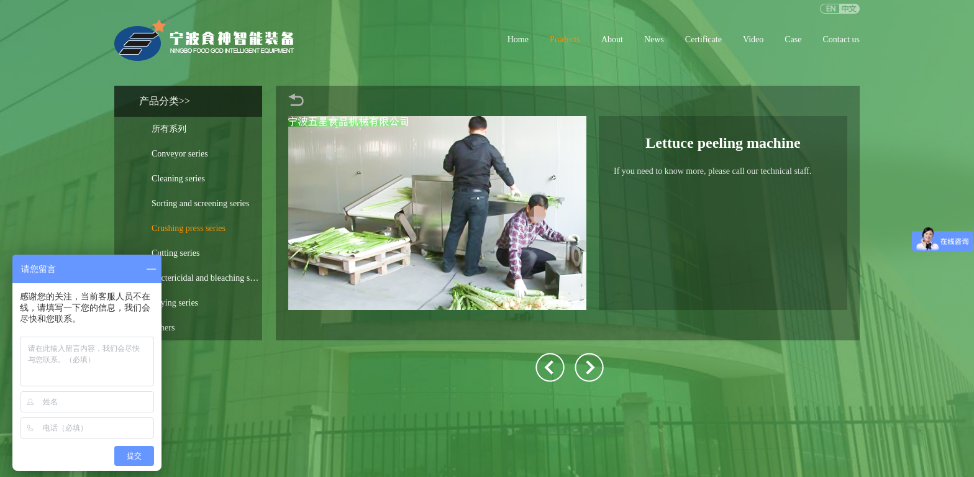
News (654, 39)
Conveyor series (180, 153)
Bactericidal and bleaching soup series (207, 278)
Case (793, 39)
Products (565, 39)
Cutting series (175, 253)
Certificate (703, 39)
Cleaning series (178, 178)
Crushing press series (188, 228)
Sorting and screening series (200, 203)
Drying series (175, 302)
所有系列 (169, 129)
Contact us (841, 39)
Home (518, 39)
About (612, 39)
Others (163, 327)
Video (753, 39)
